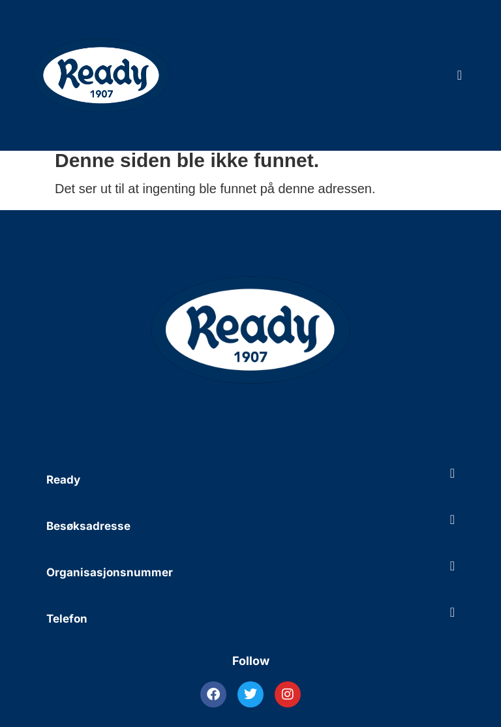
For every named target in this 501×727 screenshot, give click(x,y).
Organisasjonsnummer (109, 572)
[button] (250, 480)
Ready (63, 479)
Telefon (66, 618)
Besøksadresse (88, 526)
